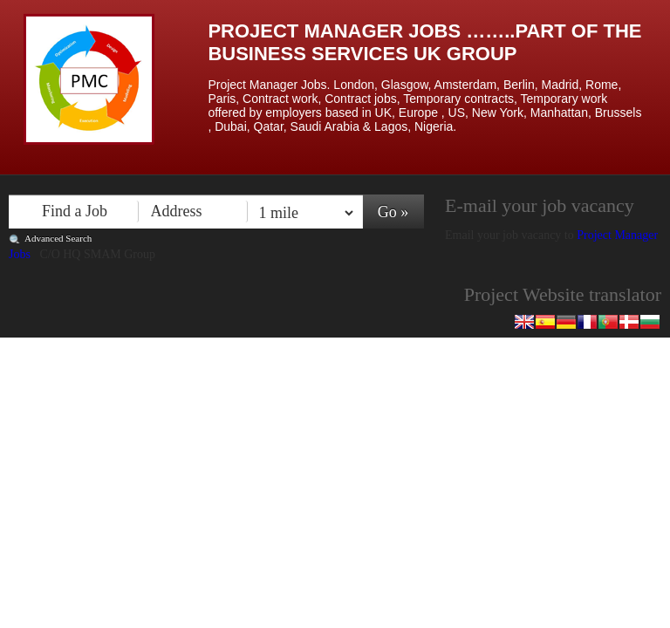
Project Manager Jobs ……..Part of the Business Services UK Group (424, 42)
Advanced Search (58, 238)
